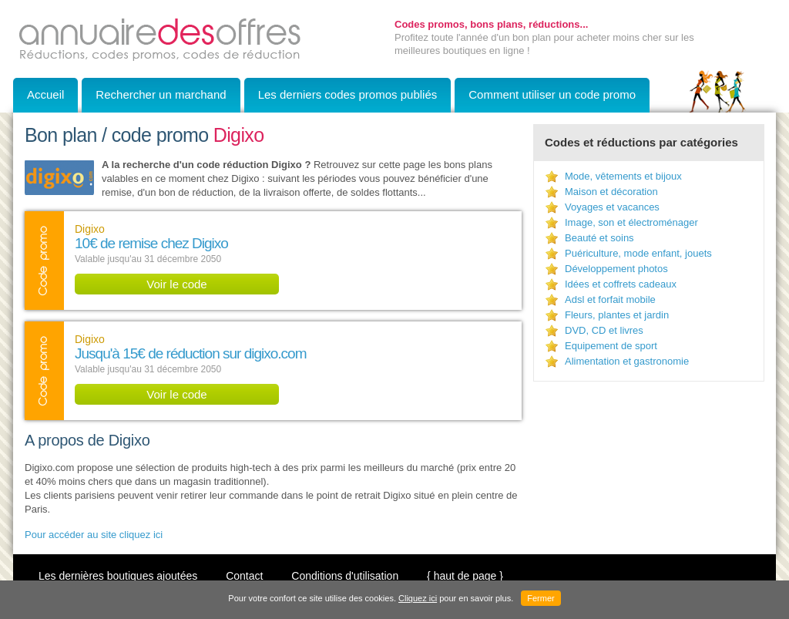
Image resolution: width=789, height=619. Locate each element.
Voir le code (176, 284)
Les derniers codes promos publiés (348, 94)
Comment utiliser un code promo (552, 94)
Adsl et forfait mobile (610, 299)
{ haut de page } (465, 576)
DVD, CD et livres (604, 330)
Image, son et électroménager (631, 222)
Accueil (45, 94)
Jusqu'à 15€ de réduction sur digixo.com (191, 353)
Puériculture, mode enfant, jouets (638, 253)
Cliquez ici (417, 598)
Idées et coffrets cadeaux (621, 284)
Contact (244, 576)
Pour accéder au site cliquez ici (94, 534)
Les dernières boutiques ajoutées (118, 576)
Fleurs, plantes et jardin (617, 315)
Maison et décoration (611, 191)
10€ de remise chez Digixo (151, 243)
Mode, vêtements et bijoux (623, 176)
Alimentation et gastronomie (627, 361)
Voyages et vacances (612, 207)
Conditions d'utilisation (344, 576)
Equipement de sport (611, 346)
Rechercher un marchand (161, 94)
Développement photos (616, 268)
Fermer (540, 598)
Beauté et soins (599, 238)
